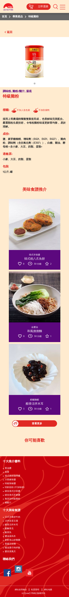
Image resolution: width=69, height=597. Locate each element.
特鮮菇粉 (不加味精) (14, 487)
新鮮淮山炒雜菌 (12, 540)
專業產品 (18, 16)
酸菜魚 (8, 532)
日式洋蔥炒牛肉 (12, 517)
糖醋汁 (8, 503)
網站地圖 (48, 590)
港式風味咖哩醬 (12, 476)
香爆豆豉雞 (10, 544)
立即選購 (43, 6)
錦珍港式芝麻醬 (12, 495)
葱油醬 (8, 468)
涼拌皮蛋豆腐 (11, 521)
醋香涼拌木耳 (11, 525)
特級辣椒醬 (10, 483)
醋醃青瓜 (9, 529)
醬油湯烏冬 (10, 536)
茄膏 (7, 472)
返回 (9, 32)
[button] (55, 6)
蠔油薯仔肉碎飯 (12, 548)
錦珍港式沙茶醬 (12, 491)
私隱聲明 (35, 590)
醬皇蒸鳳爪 (10, 552)
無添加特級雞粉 (12, 499)
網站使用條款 (21, 590)
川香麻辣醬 (10, 480)
